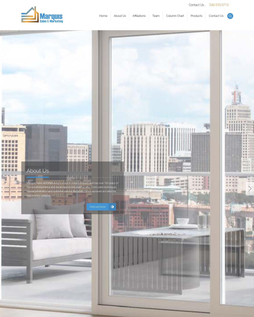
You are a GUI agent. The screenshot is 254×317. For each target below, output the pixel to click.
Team (156, 16)
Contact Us (216, 16)
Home (103, 16)
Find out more (97, 206)
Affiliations (139, 16)
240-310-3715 (219, 5)
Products (196, 16)
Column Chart (175, 16)
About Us (120, 16)
